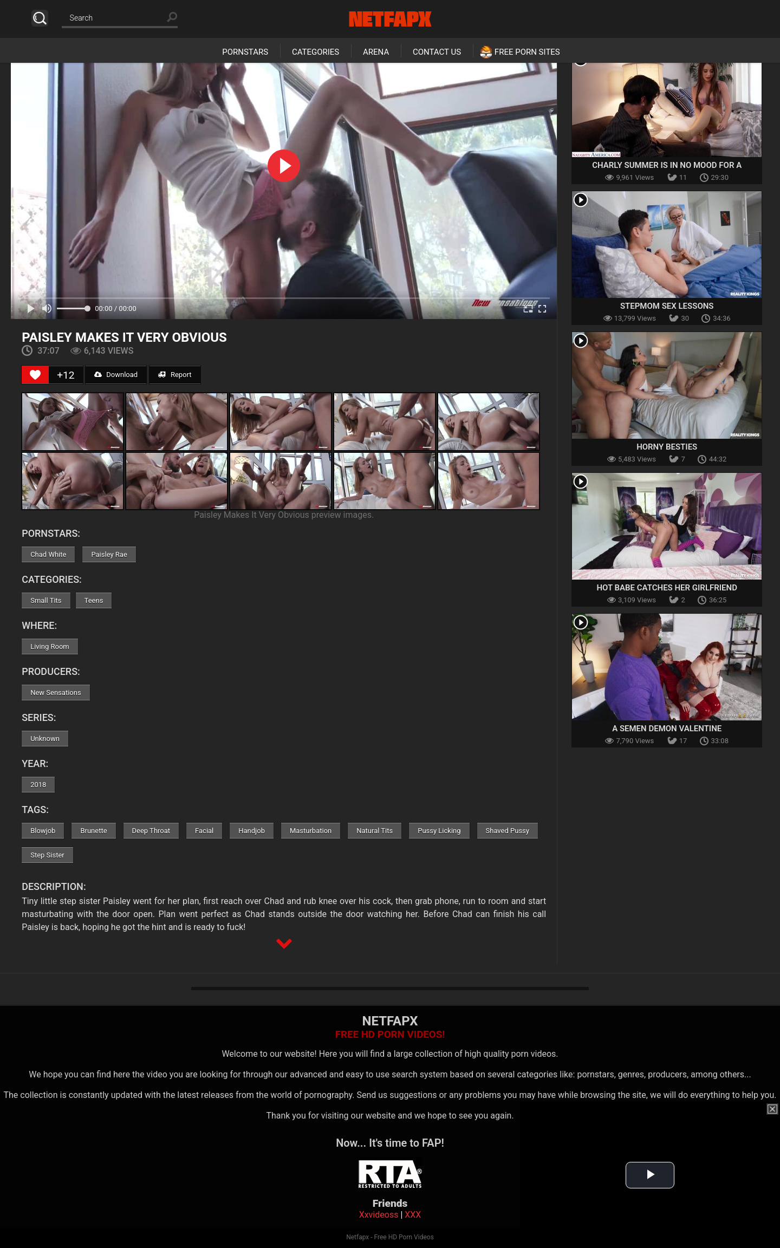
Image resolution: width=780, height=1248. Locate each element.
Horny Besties (666, 447)
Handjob (251, 831)
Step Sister (47, 855)
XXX (413, 1215)
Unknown (45, 738)
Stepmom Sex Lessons (667, 306)
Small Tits (45, 600)
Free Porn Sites (527, 52)
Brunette (93, 831)
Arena (376, 52)
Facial (204, 831)
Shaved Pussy (507, 831)
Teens (93, 600)
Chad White (48, 554)
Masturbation (311, 831)
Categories (315, 52)
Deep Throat (151, 831)
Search (39, 18)
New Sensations (55, 692)
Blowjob (42, 831)
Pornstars (245, 52)
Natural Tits (374, 831)
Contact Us (437, 52)
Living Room (49, 646)
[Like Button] (35, 375)
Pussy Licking (439, 831)
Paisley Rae (109, 554)
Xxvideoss (379, 1215)
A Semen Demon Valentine (667, 728)
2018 (38, 785)
